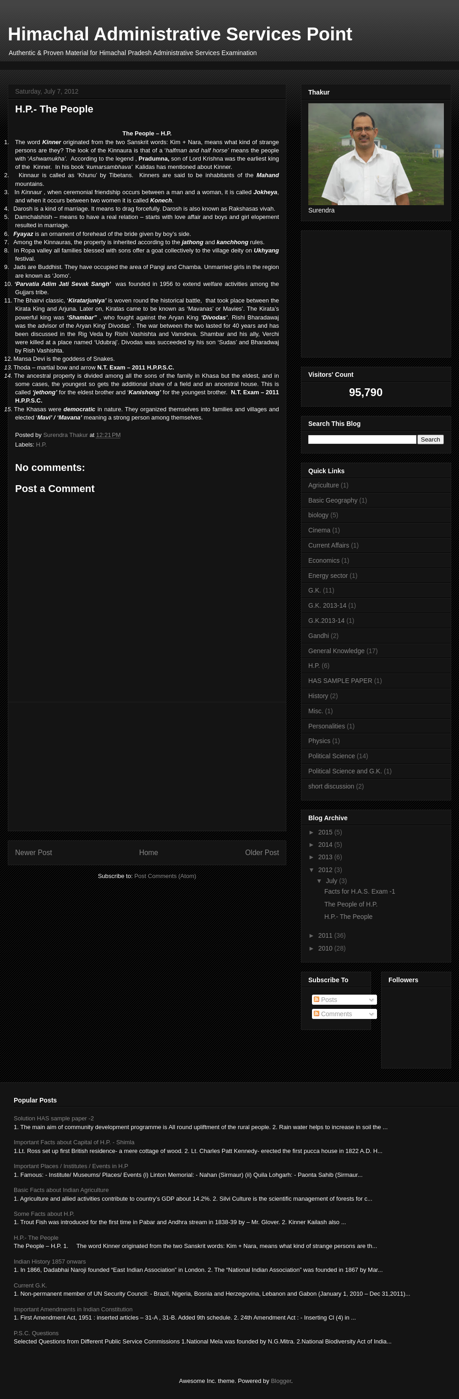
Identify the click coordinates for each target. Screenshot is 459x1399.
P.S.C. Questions (36, 1333)
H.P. (41, 444)
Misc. (315, 711)
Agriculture (323, 485)
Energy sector (328, 575)
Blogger (281, 1380)
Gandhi (318, 635)
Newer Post (33, 852)
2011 (326, 935)
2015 (326, 832)
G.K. (314, 590)
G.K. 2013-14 (327, 605)
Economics (323, 560)
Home (148, 852)
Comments (333, 1014)
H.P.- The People (348, 916)
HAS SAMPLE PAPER (340, 680)
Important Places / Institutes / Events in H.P (71, 1166)
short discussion (331, 786)
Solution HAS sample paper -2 (54, 1118)
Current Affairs (328, 545)
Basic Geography (332, 500)
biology (318, 515)
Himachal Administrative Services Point (180, 34)
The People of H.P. (350, 904)
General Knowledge (336, 651)
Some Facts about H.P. (44, 1213)
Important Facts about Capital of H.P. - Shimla (74, 1142)
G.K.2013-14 (326, 620)
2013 (326, 857)
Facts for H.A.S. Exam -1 (359, 891)
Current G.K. (30, 1285)
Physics (319, 740)
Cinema (319, 530)
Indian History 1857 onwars (50, 1261)
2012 (326, 869)
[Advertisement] (181, 64)
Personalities (326, 726)
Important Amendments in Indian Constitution (73, 1309)
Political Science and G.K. (345, 771)
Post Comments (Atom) (165, 876)
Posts (325, 999)
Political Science (331, 756)
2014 (326, 844)
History (318, 696)
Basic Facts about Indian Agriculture (61, 1189)
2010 (326, 948)
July (332, 880)
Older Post (262, 852)
